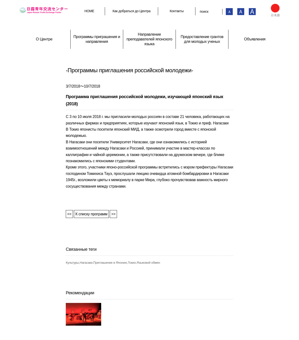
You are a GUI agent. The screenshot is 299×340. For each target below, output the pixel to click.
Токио (132, 262)
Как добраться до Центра (131, 11)
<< (69, 214)
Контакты (176, 11)
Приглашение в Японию (110, 262)
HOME (89, 11)
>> (113, 214)
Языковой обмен (148, 262)
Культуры (72, 262)
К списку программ (91, 214)
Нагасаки (86, 262)
